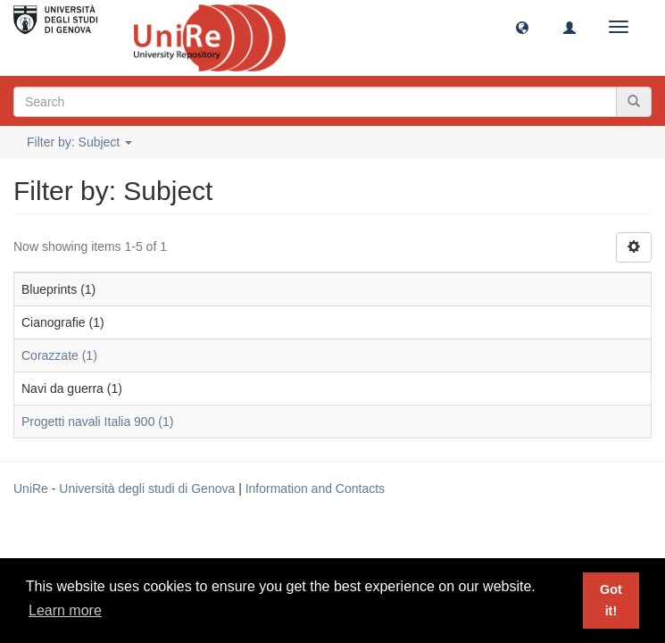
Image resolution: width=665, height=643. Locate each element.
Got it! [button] (611, 600)
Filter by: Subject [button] (79, 142)
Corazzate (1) (59, 355)
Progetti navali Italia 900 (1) (97, 421)
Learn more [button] (65, 610)
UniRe (30, 488)
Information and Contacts (315, 488)
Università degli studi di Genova (147, 488)
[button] (522, 27)
